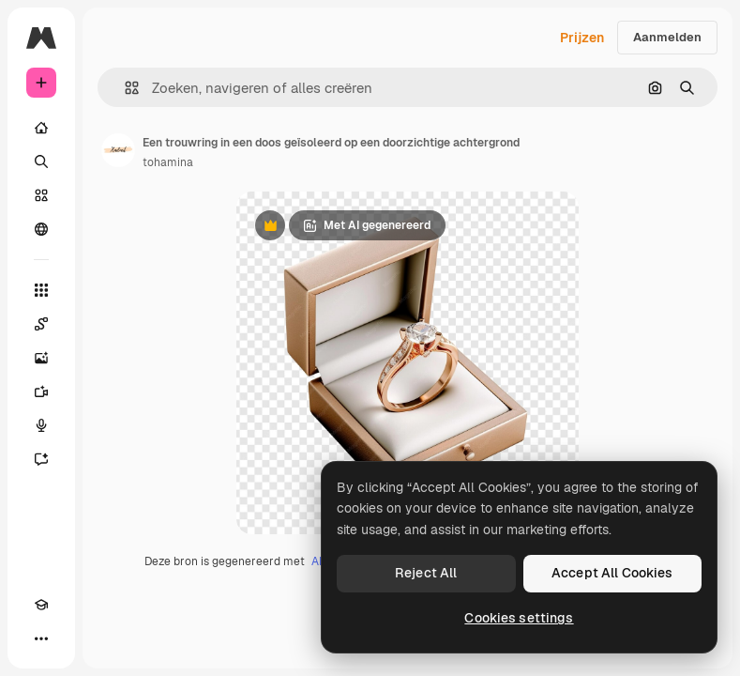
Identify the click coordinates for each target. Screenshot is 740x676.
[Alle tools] (41, 290)
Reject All (426, 572)
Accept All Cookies (612, 572)
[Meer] (41, 638)
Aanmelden (667, 37)
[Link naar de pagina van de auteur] (118, 150)
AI (316, 561)
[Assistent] (41, 459)
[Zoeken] (41, 161)
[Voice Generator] (41, 425)
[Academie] (41, 605)
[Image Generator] (41, 358)
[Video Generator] (41, 391)
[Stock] (41, 195)
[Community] (41, 229)
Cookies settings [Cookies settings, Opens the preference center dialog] (518, 617)
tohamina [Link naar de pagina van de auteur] (168, 162)
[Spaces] (41, 324)
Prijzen (582, 37)
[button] (124, 88)
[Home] (41, 128)
